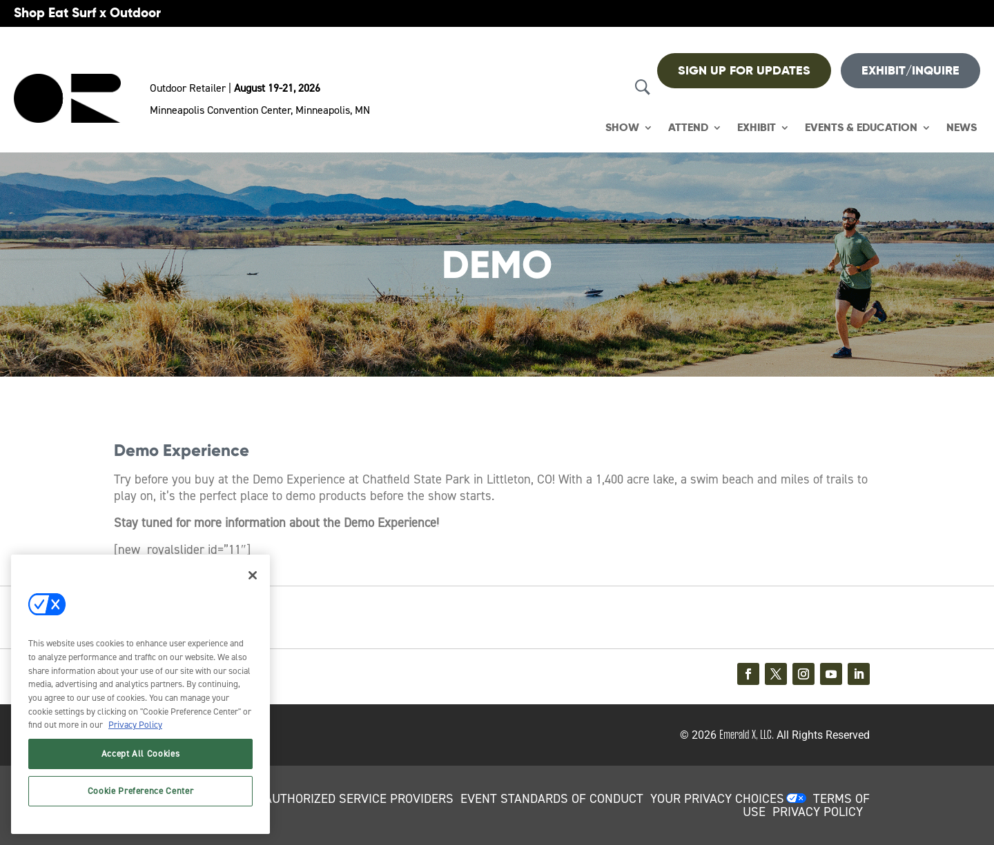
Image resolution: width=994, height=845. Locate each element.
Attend (688, 128)
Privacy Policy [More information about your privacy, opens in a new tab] (135, 724)
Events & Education (861, 128)
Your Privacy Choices (717, 799)
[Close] (252, 575)
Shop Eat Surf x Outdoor (87, 13)
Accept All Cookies (140, 753)
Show (622, 128)
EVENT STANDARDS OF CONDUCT (551, 799)
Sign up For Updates (744, 70)
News (961, 128)
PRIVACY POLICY (817, 812)
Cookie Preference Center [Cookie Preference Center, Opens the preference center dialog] (141, 791)
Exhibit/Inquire (910, 70)
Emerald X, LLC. (746, 734)
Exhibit (756, 128)
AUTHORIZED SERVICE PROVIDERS (359, 799)
